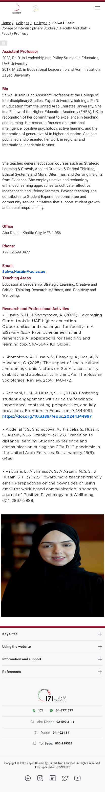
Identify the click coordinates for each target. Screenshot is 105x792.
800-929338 (63, 743)
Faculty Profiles (14, 33)
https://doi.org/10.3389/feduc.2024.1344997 (47, 417)
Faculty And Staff (74, 28)
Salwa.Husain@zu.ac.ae (23, 272)
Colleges (22, 23)
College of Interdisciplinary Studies (28, 28)
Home (6, 23)
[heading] (52, 634)
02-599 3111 (65, 722)
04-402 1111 (62, 732)
